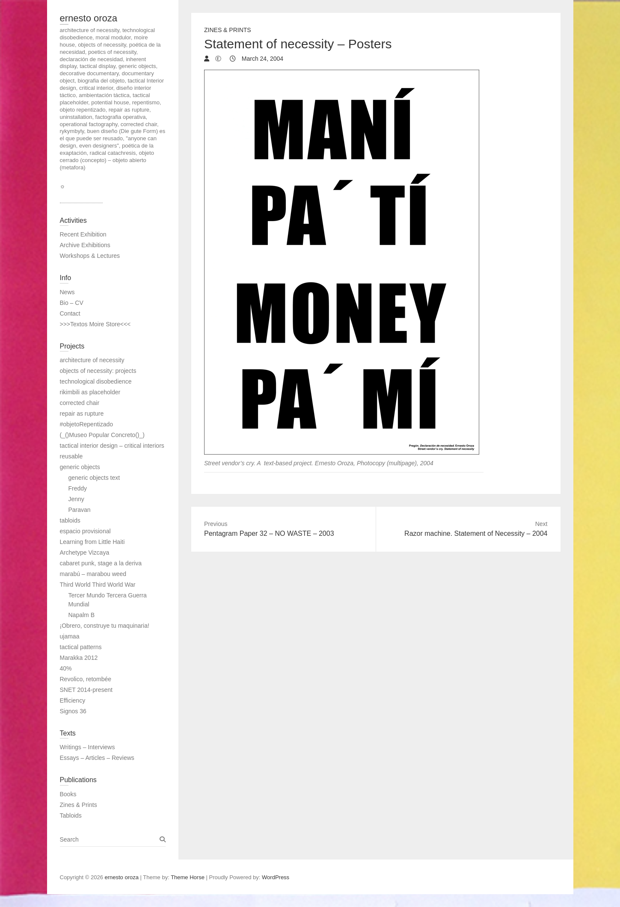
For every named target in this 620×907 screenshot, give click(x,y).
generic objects (80, 467)
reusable (71, 456)
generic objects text (94, 477)
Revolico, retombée (86, 679)
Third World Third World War (98, 584)
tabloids (70, 520)
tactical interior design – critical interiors (112, 445)
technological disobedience (96, 381)
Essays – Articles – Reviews (97, 757)
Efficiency (73, 700)
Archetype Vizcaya (85, 552)
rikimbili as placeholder (90, 392)
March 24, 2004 (261, 58)
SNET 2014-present (86, 689)
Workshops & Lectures (90, 255)
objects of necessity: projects (98, 370)
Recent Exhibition (83, 234)
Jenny (76, 499)
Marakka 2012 (79, 657)
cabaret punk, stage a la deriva (101, 563)
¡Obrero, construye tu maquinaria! (104, 625)
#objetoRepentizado (86, 424)
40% (66, 668)
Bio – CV (71, 302)
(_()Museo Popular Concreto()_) (102, 434)
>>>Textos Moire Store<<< (95, 324)
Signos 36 (73, 711)
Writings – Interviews (87, 747)
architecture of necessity (92, 360)
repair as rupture (82, 413)
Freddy (77, 488)
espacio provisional (85, 531)
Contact (70, 313)
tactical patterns (81, 647)
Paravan (79, 509)
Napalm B (81, 615)
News (67, 292)
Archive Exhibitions (85, 245)
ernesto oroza (89, 18)
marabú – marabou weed (93, 573)
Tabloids (71, 815)
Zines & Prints (227, 30)
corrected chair (80, 402)
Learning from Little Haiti (92, 541)
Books (68, 794)
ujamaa (70, 636)
